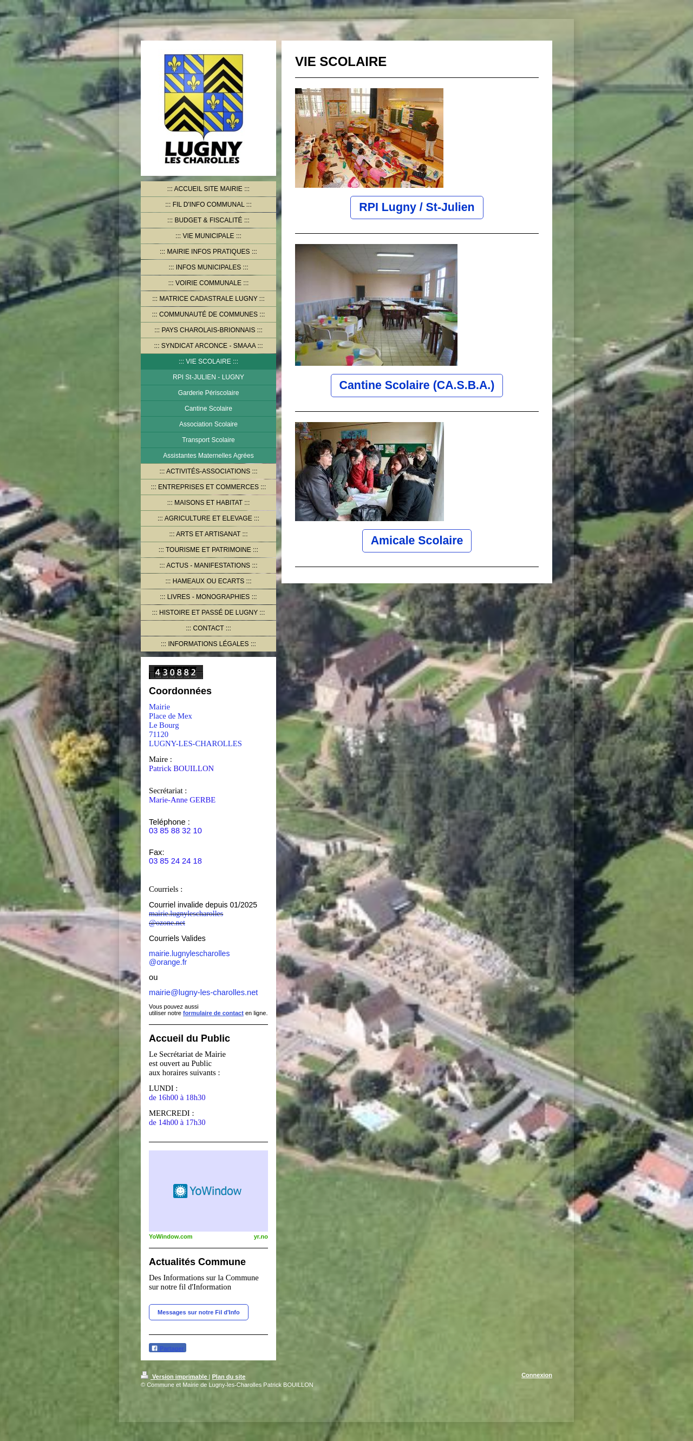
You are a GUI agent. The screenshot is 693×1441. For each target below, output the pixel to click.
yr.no (261, 1236)
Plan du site (229, 1376)
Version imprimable (175, 1376)
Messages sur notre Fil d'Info (199, 1312)
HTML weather (208, 1191)
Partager (167, 1348)
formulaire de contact (213, 1013)
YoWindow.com (171, 1236)
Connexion (536, 1375)
